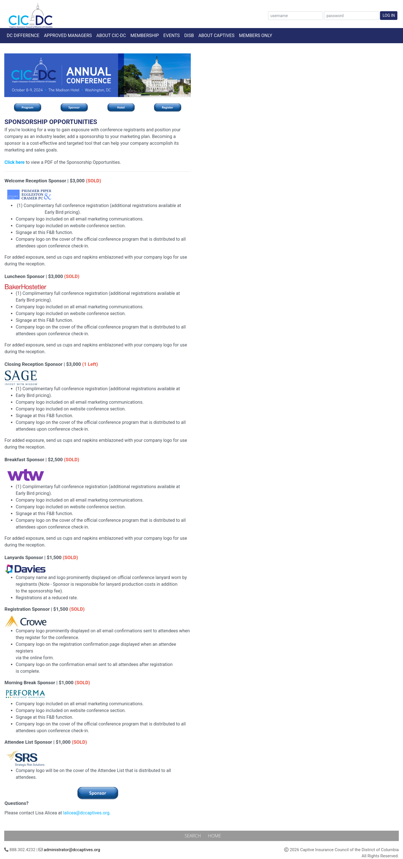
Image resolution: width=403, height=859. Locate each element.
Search (193, 836)
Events (171, 35)
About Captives (216, 35)
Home (214, 836)
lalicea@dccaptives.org (86, 813)
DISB (189, 35)
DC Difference (23, 35)
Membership (144, 35)
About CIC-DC (111, 35)
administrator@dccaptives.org (72, 849)
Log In (389, 15)
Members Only (255, 35)
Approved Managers (68, 35)
